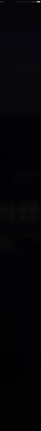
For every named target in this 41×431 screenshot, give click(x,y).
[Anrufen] (30, 1)
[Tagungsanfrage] (24, 1)
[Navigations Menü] (2, 1)
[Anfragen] (34, 1)
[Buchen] (38, 1)
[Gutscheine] (19, 1)
